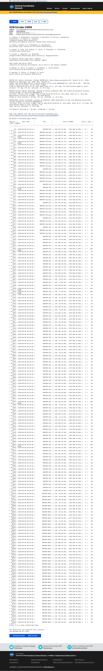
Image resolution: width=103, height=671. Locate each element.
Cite (35, 22)
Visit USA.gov (48, 667)
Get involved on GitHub (79, 648)
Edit (43, 22)
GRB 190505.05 (20, 31)
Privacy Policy (79, 660)
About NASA (13, 660)
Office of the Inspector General (62, 662)
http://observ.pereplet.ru (59, 80)
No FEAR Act (35, 662)
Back (14, 22)
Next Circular (33, 636)
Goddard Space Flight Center (65, 655)
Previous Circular (18, 636)
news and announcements (48, 12)
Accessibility (13, 662)
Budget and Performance (38, 660)
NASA (52, 655)
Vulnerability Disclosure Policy (84, 662)
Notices (57, 8)
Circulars (65, 8)
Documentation (75, 8)
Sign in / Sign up (87, 8)
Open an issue (47, 648)
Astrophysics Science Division (36, 655)
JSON (29, 22)
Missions (49, 8)
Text (22, 22)
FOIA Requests (57, 660)
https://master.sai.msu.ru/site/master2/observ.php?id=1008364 (33, 115)
